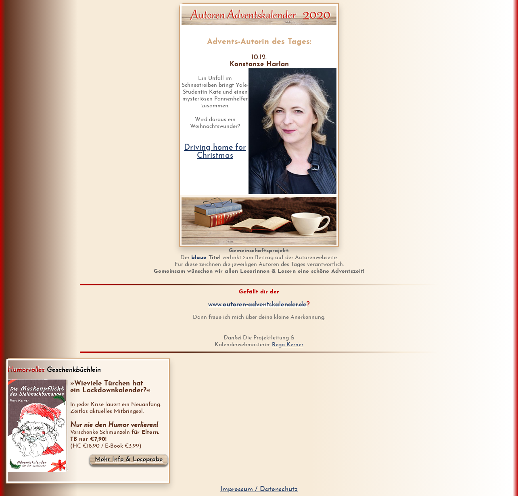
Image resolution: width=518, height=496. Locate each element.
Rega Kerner (287, 344)
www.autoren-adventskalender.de (257, 304)
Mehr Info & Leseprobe (129, 459)
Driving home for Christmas (215, 152)
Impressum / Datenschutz (259, 489)
